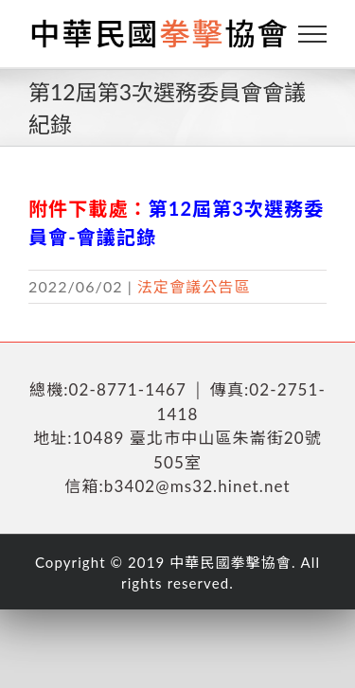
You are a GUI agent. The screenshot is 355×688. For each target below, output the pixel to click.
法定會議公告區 (194, 286)
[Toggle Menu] (312, 34)
